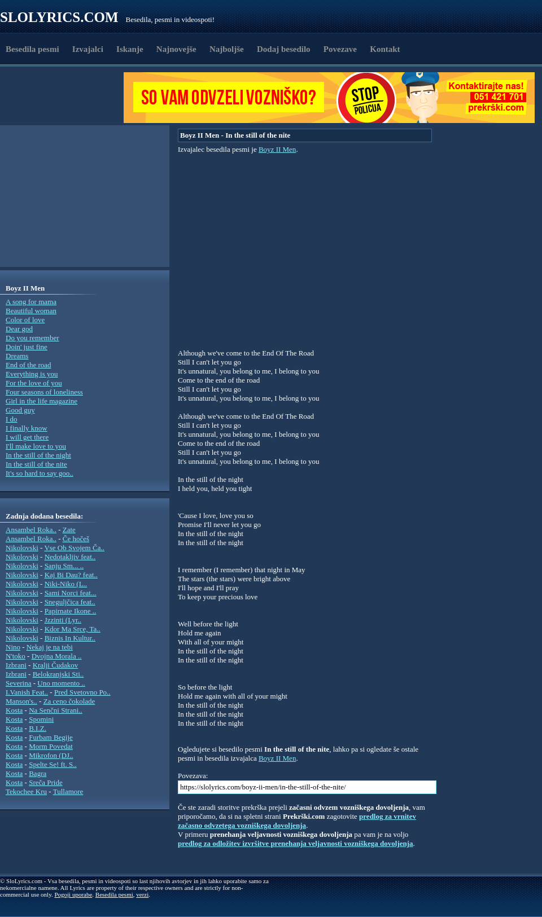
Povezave (340, 49)
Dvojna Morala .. (57, 656)
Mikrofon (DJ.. (51, 755)
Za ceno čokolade (69, 701)
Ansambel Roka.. (31, 529)
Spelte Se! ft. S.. (53, 764)
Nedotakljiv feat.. (70, 556)
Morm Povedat (51, 746)
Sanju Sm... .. (64, 565)
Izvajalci (87, 49)
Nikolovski (22, 547)
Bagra (37, 773)
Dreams (17, 356)
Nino (13, 647)
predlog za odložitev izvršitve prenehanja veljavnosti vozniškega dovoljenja (295, 843)
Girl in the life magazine (41, 401)
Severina (18, 683)
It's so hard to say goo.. (39, 473)
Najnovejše (176, 49)
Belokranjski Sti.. (58, 674)
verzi (142, 894)
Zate (69, 529)
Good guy (20, 410)
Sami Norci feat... (71, 593)
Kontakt (385, 49)
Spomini (41, 719)
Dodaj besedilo (284, 49)
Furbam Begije (51, 737)
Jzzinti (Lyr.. (63, 620)
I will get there (27, 437)
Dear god (19, 328)
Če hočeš (76, 538)
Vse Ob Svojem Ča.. (74, 547)
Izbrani (16, 665)
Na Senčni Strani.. (55, 710)
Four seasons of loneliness (44, 392)
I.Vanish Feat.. (27, 692)
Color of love (25, 319)
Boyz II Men (277, 149)
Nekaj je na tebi (50, 647)
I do (12, 419)
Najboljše (226, 49)
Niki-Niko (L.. (66, 584)
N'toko (15, 656)
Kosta (14, 710)
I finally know (26, 428)
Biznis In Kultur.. (70, 638)
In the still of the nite (36, 464)
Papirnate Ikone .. (71, 611)
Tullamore (68, 791)
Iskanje (129, 49)
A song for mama (31, 301)
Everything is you (32, 374)
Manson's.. (21, 701)
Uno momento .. (61, 683)
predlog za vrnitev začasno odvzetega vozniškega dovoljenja (297, 821)
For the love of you (34, 383)
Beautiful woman (31, 310)
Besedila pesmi (32, 49)
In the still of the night (38, 455)
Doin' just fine (26, 347)
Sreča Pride (46, 782)
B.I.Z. (37, 728)
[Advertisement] (65, 97)
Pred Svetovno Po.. (82, 692)
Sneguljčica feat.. (70, 602)
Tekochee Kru (26, 791)
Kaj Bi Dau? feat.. (71, 575)
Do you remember (32, 338)
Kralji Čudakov (55, 665)
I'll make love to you (36, 446)
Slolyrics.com (59, 17)
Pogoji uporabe (73, 894)
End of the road (28, 365)
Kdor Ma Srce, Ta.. (72, 629)
